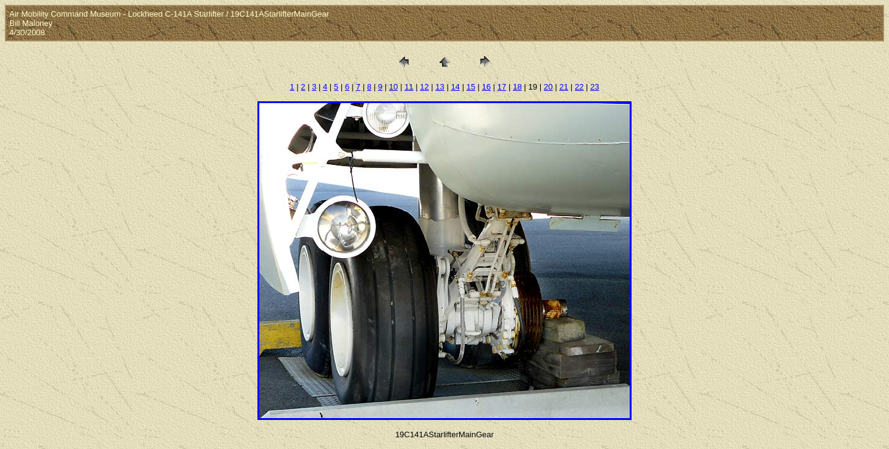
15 (470, 86)
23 (594, 86)
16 (486, 86)
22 (579, 86)
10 (393, 86)
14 (455, 86)
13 (439, 86)
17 (502, 86)
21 (563, 86)
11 (408, 86)
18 (517, 86)
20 (548, 86)
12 (424, 86)
